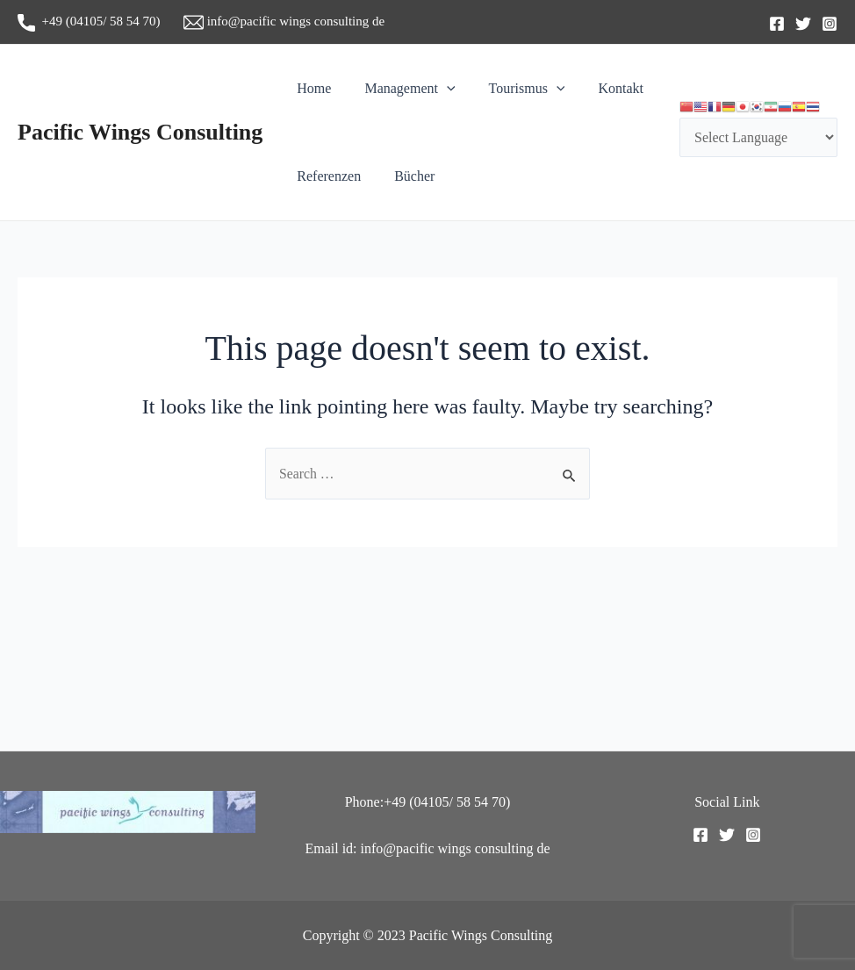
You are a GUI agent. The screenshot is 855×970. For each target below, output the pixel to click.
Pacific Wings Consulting (140, 132)
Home (311, 88)
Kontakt (602, 88)
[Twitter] (803, 24)
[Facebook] (777, 24)
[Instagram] (829, 24)
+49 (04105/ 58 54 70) (100, 21)
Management (401, 89)
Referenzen (326, 176)
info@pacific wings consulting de (283, 21)
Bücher (406, 176)
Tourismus (514, 89)
